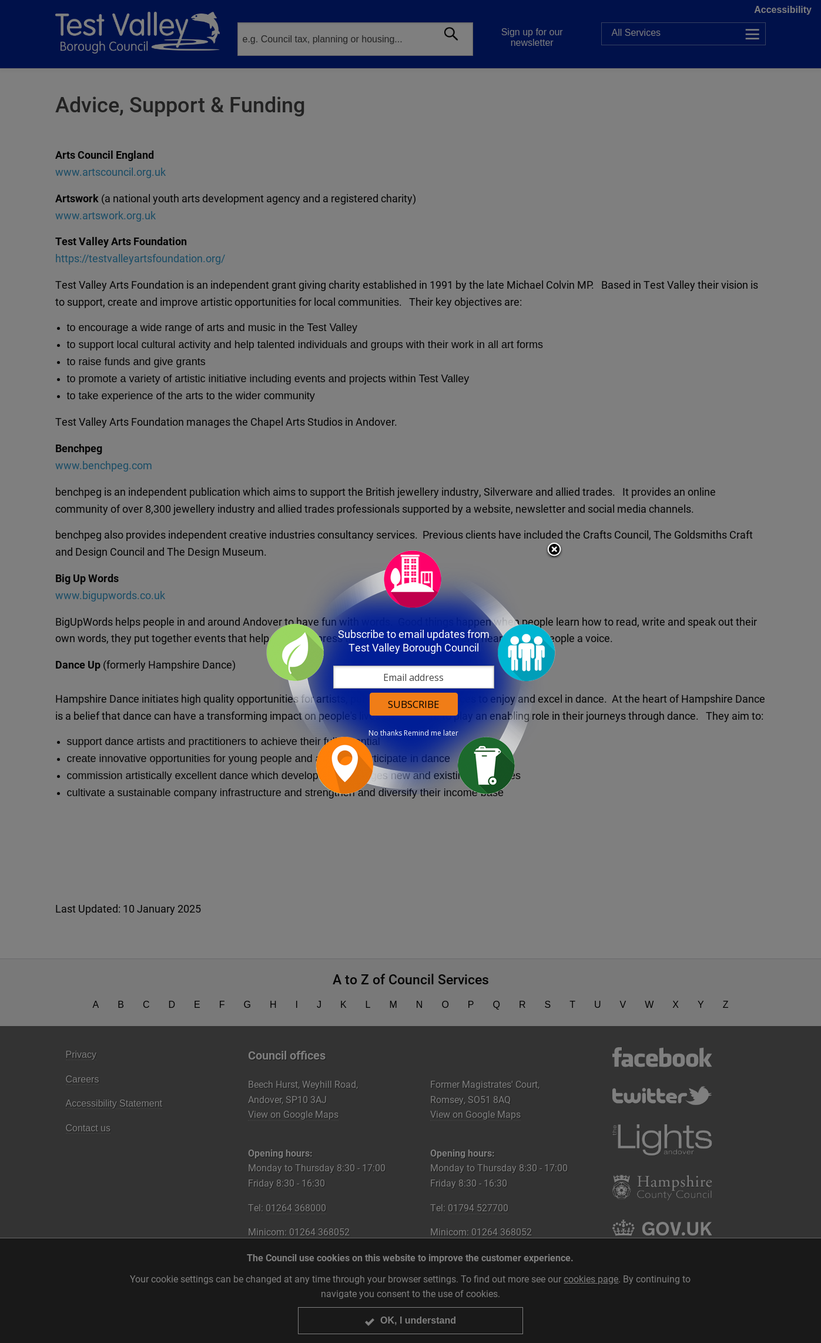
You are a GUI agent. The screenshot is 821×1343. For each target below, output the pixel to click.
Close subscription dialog (554, 550)
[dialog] (411, 671)
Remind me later (431, 733)
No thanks (385, 733)
